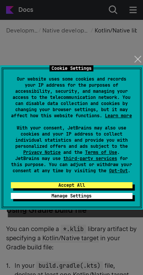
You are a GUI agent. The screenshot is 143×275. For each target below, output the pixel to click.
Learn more (118, 116)
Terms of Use (101, 152)
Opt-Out (118, 171)
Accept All (71, 185)
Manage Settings (71, 196)
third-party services (90, 158)
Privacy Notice (42, 152)
